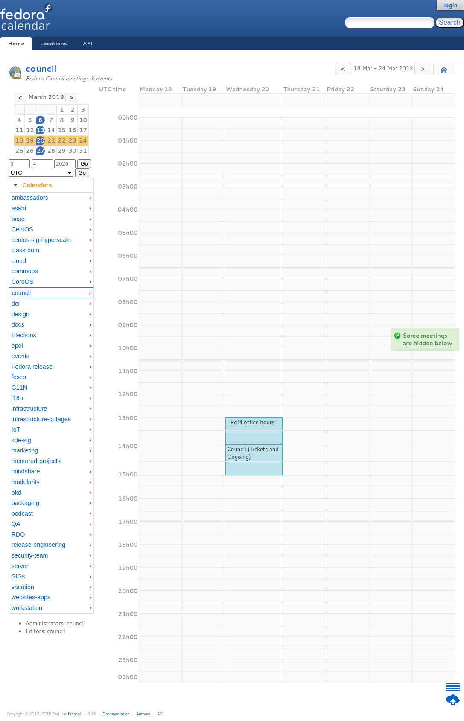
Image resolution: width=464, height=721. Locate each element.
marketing (25, 450)
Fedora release (32, 366)
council (41, 68)
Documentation (116, 714)
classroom (25, 250)
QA (16, 523)
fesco (19, 377)
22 (62, 140)
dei (16, 303)
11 (19, 130)
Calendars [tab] (32, 185)
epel (17, 345)
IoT (16, 429)
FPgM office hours (250, 422)
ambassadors (30, 197)
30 (72, 151)
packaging (25, 502)
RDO (18, 534)
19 (30, 140)
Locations (53, 43)
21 (51, 140)
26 (30, 151)
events (20, 356)
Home (16, 43)
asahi (19, 208)
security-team (30, 555)
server (20, 566)
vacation (23, 587)
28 (51, 151)
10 (83, 120)
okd (16, 492)
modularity (26, 482)
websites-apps (31, 597)
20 (40, 140)
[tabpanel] (51, 403)
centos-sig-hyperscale (41, 239)
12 (30, 130)
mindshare (26, 471)
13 (40, 130)
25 (19, 151)
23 (72, 140)
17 (83, 130)
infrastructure (29, 408)
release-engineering (38, 544)
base (18, 219)
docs (18, 324)
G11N (19, 387)
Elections (24, 335)
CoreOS (23, 281)
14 (51, 130)
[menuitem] (51, 198)
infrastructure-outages (41, 419)
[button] (343, 69)
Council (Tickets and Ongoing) (252, 453)
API (88, 43)
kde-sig (21, 440)
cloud (19, 260)
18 (19, 140)
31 (83, 151)
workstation (27, 607)
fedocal (74, 714)
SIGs (18, 576)
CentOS (22, 229)
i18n (17, 397)
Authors (144, 714)
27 (40, 151)
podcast (22, 513)
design (20, 314)
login (450, 5)
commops (25, 271)
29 (62, 151)
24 (83, 140)
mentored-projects (36, 461)
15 (62, 130)
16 (72, 130)
